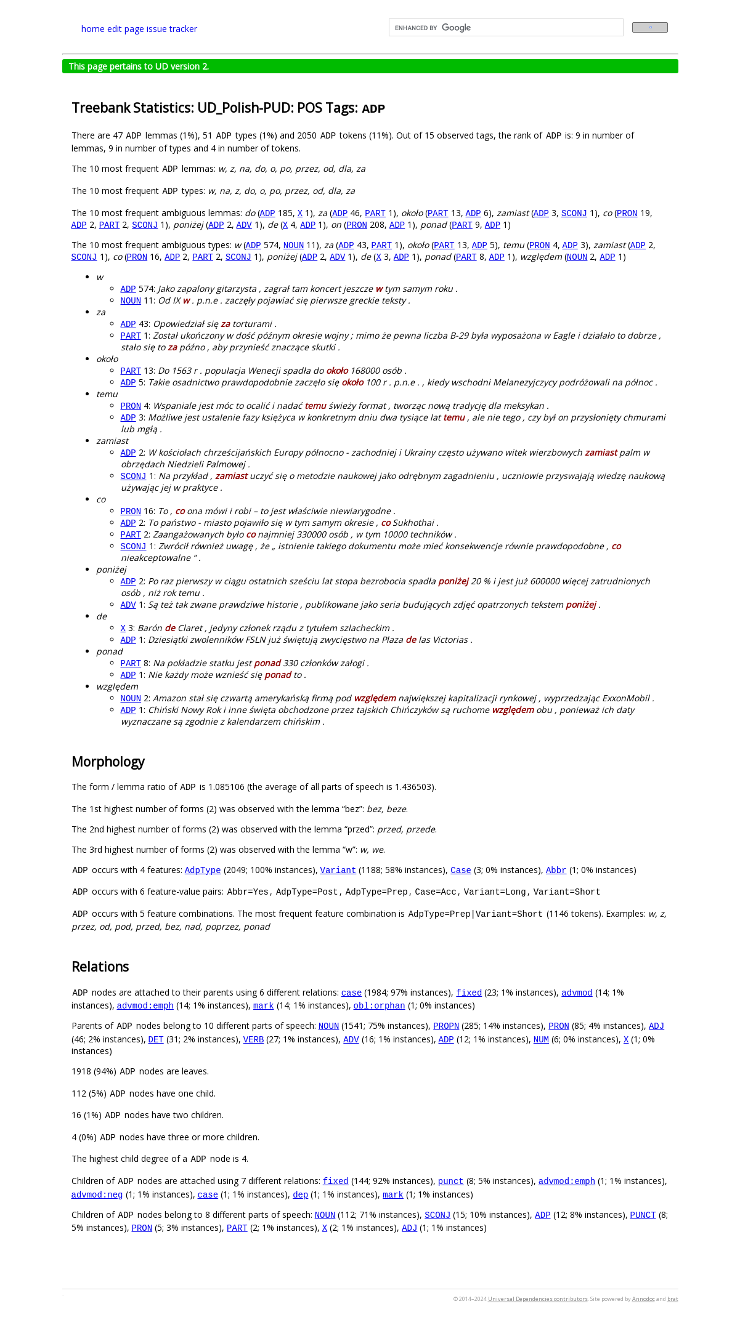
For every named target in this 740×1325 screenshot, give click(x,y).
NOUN (293, 245)
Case (460, 870)
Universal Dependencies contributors (538, 1299)
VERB (253, 1039)
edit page (125, 28)
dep (300, 1194)
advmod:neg (97, 1194)
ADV (244, 224)
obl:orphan (379, 1005)
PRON (627, 213)
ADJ (656, 1025)
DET (156, 1039)
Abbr (556, 870)
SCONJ (574, 213)
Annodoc (643, 1299)
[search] (505, 27)
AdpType (203, 870)
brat (672, 1299)
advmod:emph (145, 1005)
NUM (541, 1039)
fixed (469, 992)
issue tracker (172, 28)
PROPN (446, 1025)
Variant (338, 870)
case (351, 992)
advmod (576, 992)
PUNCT (643, 1214)
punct (451, 1180)
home (93, 28)
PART (375, 213)
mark (263, 1005)
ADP (267, 213)
